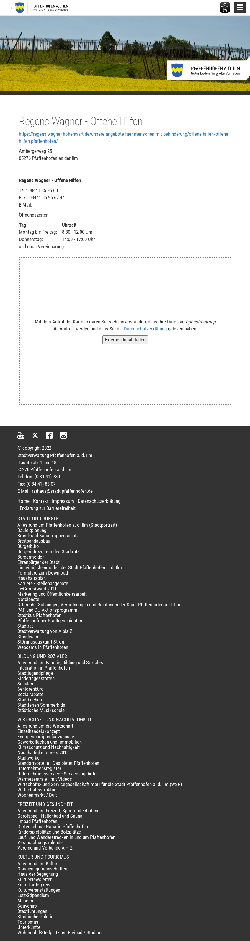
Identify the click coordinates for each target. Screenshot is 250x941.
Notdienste (28, 599)
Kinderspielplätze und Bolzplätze (49, 831)
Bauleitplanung (31, 530)
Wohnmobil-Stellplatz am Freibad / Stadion (59, 932)
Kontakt (40, 501)
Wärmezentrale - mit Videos (44, 779)
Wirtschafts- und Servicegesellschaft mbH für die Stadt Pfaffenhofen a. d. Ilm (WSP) (99, 784)
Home (23, 501)
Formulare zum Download (42, 572)
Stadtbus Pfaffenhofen (39, 615)
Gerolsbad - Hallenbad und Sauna (49, 816)
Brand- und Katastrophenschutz (48, 535)
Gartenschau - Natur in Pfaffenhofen (52, 826)
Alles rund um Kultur (37, 863)
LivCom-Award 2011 (37, 588)
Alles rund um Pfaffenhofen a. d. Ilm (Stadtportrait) (67, 525)
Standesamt (29, 636)
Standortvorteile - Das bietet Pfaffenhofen (58, 763)
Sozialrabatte (30, 694)
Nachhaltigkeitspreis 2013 (43, 752)
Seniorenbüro (30, 689)
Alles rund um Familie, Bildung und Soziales (60, 662)
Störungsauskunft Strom (41, 641)
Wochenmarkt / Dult (37, 795)
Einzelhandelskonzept (38, 731)
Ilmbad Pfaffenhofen (37, 821)
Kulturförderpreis (33, 884)
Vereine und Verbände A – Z (45, 847)
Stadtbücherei (31, 699)
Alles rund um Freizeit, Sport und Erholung (58, 810)
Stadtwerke (28, 757)
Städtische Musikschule (41, 710)
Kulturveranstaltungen (38, 890)
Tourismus (27, 921)
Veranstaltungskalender (40, 842)
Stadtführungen (32, 911)
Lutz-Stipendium (33, 895)
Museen (25, 900)
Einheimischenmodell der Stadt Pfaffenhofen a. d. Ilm (69, 567)
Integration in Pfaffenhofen (43, 667)
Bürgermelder (30, 556)
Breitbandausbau (33, 541)
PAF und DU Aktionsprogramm (47, 610)
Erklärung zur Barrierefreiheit (48, 508)
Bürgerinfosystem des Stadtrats (48, 551)
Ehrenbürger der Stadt (38, 562)
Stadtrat (25, 626)
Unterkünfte (28, 927)
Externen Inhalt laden (125, 340)
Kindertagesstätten (36, 678)
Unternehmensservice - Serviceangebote (57, 773)
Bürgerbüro (28, 546)
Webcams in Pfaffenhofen (42, 647)
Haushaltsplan (31, 578)
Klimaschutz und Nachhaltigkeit (48, 747)
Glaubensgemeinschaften (42, 868)
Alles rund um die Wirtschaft (45, 726)
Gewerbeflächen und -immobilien (49, 741)
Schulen (25, 683)
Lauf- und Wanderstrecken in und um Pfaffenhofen (66, 837)
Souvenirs (27, 906)
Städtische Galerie (35, 916)
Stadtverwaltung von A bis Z (44, 631)
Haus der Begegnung (37, 874)
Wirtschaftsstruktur (36, 789)
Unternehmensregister (39, 768)
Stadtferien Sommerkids (41, 705)
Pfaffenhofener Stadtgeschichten (49, 620)
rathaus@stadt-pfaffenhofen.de (62, 491)
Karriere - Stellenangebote (42, 583)
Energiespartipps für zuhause (45, 736)
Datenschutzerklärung (145, 329)
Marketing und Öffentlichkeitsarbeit (52, 594)
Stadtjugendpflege (35, 673)
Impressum (63, 501)
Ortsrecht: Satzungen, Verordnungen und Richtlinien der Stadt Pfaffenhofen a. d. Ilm (98, 604)
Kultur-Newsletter (34, 879)
